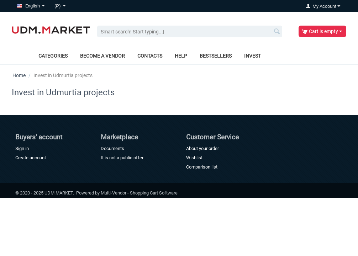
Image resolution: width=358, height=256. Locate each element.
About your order (202, 148)
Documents (112, 148)
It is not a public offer (122, 157)
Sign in (22, 148)
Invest (252, 56)
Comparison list (201, 167)
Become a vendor (102, 56)
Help (181, 56)
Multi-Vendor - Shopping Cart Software (139, 193)
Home (19, 75)
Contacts (149, 56)
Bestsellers (216, 56)
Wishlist (194, 157)
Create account (30, 157)
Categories (53, 56)
